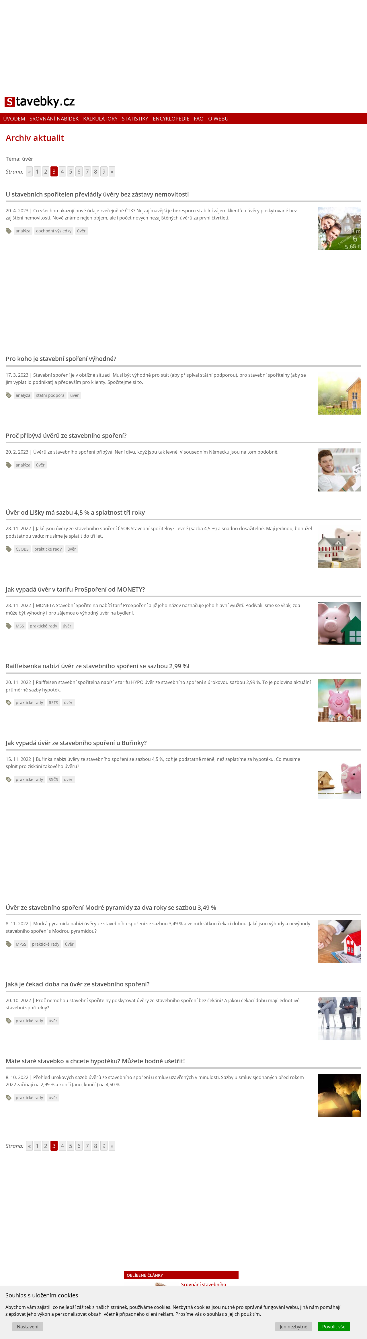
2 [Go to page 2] (45, 171)
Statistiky (135, 118)
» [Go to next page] (112, 171)
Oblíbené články (145, 1275)
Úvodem (14, 118)
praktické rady (48, 549)
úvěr (81, 231)
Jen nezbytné (293, 1327)
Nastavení (27, 1327)
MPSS (21, 944)
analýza (23, 231)
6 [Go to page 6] (79, 171)
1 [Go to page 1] (37, 171)
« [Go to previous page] (29, 171)
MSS (20, 626)
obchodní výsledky (53, 231)
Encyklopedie (171, 118)
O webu (218, 118)
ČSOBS (22, 549)
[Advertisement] (183, 41)
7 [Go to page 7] (87, 171)
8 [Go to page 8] (95, 171)
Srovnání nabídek (54, 118)
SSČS (53, 779)
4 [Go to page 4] (62, 171)
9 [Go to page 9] (104, 171)
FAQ (199, 118)
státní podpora (50, 395)
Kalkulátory (100, 118)
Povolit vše (333, 1327)
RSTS (53, 702)
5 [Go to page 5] (70, 171)
